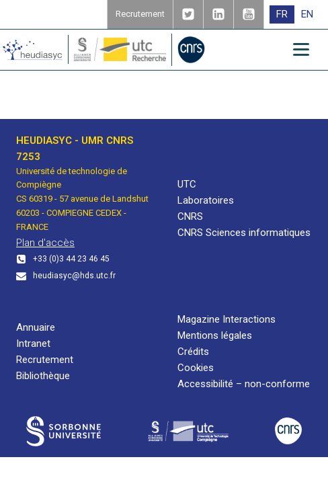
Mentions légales (214, 335)
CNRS (190, 216)
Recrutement (44, 360)
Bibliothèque (43, 376)
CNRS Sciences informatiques (244, 233)
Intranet (33, 343)
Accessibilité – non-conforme (243, 384)
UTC (186, 184)
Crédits (193, 352)
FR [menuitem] (282, 14)
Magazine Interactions (226, 319)
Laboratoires (205, 200)
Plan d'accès (45, 243)
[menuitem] (282, 14)
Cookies (195, 368)
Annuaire (35, 327)
